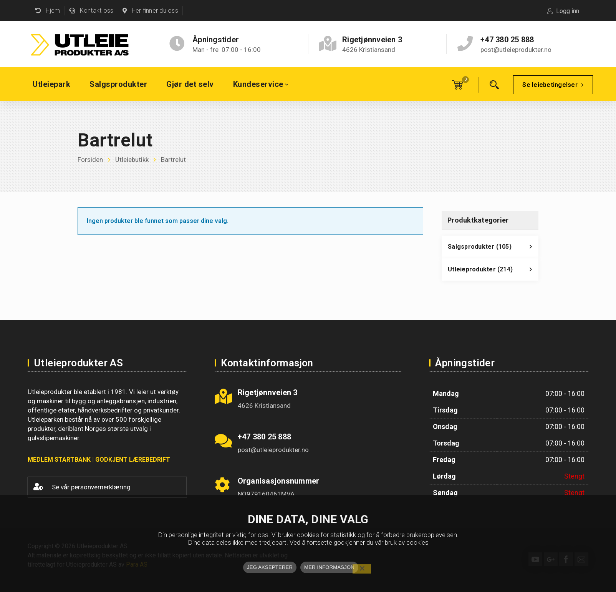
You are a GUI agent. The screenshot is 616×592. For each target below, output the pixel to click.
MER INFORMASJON (329, 567)
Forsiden (90, 159)
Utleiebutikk (132, 159)
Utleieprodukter (493, 271)
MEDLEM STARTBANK (59, 459)
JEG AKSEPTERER (270, 567)
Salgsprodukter (493, 248)
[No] (362, 569)
